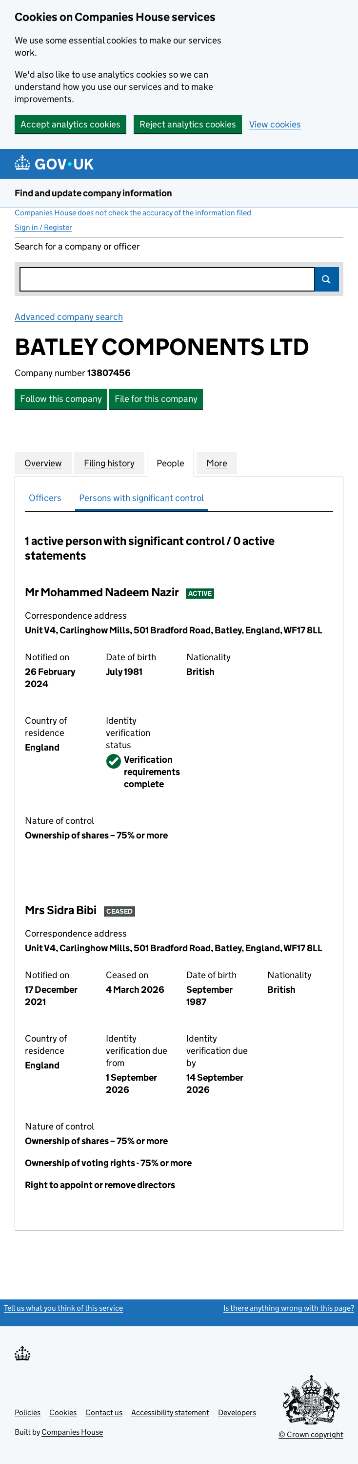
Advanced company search (69, 316)
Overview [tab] (43, 463)
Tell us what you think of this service (63, 1308)
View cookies (275, 124)
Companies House (72, 1432)
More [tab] (216, 463)
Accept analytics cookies (70, 124)
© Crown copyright (310, 1434)
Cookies (63, 1412)
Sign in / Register (43, 227)
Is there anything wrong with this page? (288, 1308)
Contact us (103, 1412)
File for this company (156, 398)
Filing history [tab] (109, 463)
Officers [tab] (45, 497)
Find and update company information (93, 193)
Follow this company (61, 398)
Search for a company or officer (77, 246)
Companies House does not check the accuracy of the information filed (133, 212)
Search (327, 279)
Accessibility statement (170, 1412)
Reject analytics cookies (187, 124)
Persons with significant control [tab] (141, 497)
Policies (27, 1412)
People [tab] (170, 463)
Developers (237, 1412)
